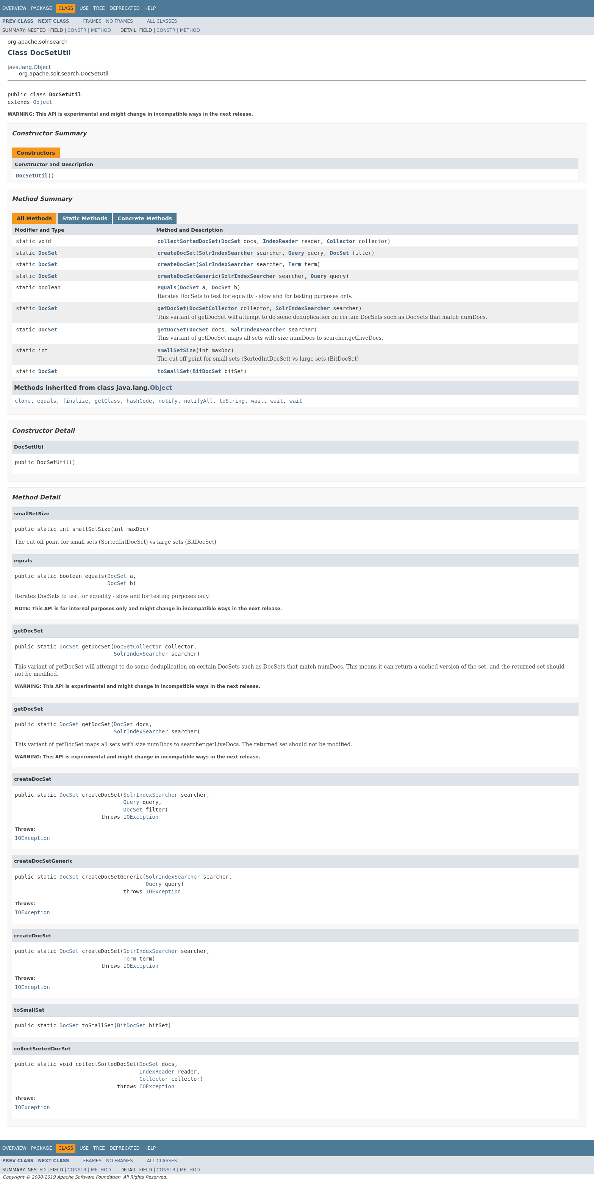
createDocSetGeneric (188, 276)
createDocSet (177, 253)
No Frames (119, 21)
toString (232, 401)
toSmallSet (173, 371)
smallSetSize (177, 350)
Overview (14, 8)
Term (294, 264)
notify (168, 401)
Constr (76, 30)
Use (84, 8)
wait (257, 401)
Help (150, 8)
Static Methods (84, 218)
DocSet (231, 241)
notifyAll (198, 401)
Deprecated (124, 8)
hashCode (139, 401)
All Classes (162, 21)
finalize (75, 401)
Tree (99, 8)
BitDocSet (206, 371)
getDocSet (172, 308)
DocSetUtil (32, 176)
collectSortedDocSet (188, 241)
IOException (141, 817)
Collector (341, 241)
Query (296, 253)
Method (101, 30)
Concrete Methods (144, 218)
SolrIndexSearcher (226, 253)
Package (41, 8)
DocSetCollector (213, 308)
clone (23, 401)
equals (167, 287)
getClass (107, 401)
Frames (92, 21)
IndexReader (280, 241)
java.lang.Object (29, 67)
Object (42, 102)
